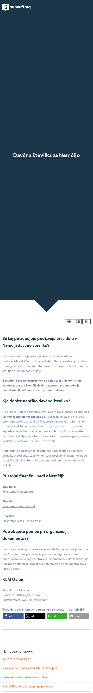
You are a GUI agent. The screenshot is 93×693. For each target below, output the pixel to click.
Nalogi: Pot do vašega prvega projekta (27, 686)
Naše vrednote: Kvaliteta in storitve (24, 677)
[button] (13, 616)
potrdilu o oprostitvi (51, 609)
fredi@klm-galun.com (26, 595)
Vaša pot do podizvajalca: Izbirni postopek (29, 668)
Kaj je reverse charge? (16, 659)
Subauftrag (16, 7)
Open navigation (87, 7)
